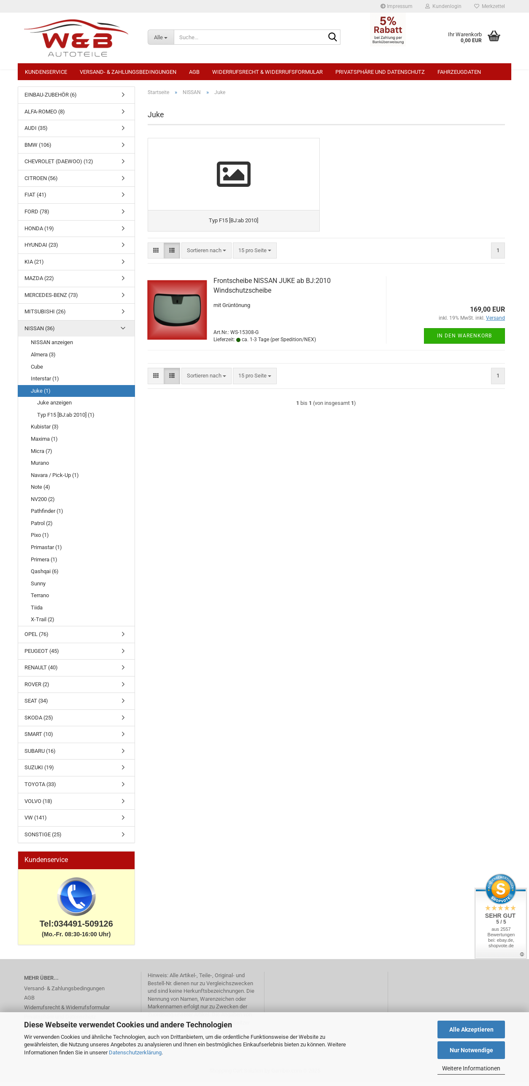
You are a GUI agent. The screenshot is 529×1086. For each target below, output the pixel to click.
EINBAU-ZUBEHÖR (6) (50, 99)
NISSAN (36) (39, 332)
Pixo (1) (40, 539)
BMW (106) (37, 149)
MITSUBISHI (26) (45, 316)
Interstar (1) (45, 383)
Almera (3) (43, 359)
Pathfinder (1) (47, 515)
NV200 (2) (43, 503)
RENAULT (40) (41, 671)
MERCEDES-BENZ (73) (51, 299)
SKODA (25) (38, 722)
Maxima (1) (44, 443)
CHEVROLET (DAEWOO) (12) (58, 165)
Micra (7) (41, 455)
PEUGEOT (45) (41, 655)
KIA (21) (34, 266)
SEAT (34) (36, 705)
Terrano (40, 599)
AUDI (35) (36, 132)
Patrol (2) (42, 527)
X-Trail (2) (42, 623)
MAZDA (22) (39, 282)
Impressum (397, 6)
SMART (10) (38, 738)
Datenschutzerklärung (135, 1052)
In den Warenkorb (464, 352)
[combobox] (206, 267)
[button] (156, 267)
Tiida (37, 612)
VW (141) (35, 822)
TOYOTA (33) (40, 788)
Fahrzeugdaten (459, 72)
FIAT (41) (35, 199)
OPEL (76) (36, 638)
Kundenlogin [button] (443, 6)
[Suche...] (161, 37)
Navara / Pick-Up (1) (55, 479)
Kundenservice (46, 72)
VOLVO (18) (38, 805)
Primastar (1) (46, 551)
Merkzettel (489, 6)
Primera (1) (44, 564)
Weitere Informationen (471, 1068)
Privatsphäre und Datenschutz (380, 72)
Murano (40, 467)
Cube (37, 371)
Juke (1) (41, 395)
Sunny (38, 588)
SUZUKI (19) (39, 771)
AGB (194, 72)
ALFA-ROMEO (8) (44, 116)
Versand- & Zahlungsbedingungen (128, 72)
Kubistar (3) (45, 431)
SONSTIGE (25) (43, 838)
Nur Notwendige (471, 1050)
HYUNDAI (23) (41, 249)
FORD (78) (36, 216)
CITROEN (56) (41, 182)
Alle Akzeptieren (471, 1029)
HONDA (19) (39, 232)
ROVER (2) (36, 688)
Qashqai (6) (45, 575)
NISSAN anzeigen (52, 346)
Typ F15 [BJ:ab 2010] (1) (65, 419)
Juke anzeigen (54, 407)
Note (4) (40, 491)
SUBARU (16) (40, 755)
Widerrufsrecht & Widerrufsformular (267, 72)
